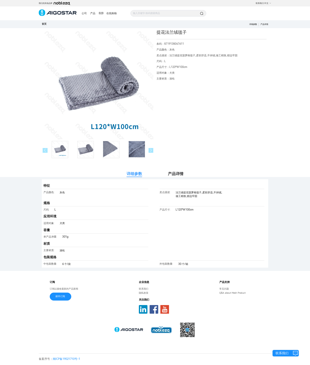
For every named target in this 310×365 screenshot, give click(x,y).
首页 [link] (44, 24)
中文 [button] (268, 3)
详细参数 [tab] (134, 173)
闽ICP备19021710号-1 (66, 358)
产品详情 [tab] (175, 173)
